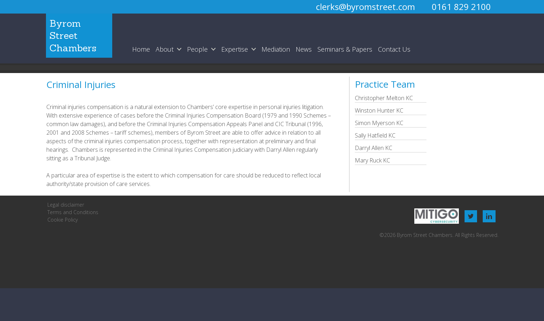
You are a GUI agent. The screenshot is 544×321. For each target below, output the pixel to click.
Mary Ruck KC (372, 160)
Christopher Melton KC (384, 98)
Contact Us (394, 49)
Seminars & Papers (344, 49)
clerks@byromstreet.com (365, 6)
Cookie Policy (62, 219)
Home (141, 49)
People (197, 49)
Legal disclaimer (65, 204)
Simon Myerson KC (379, 123)
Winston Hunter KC (379, 110)
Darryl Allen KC (373, 148)
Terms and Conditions (72, 212)
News (304, 49)
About (164, 49)
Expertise (234, 49)
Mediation (275, 49)
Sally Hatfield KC (375, 135)
